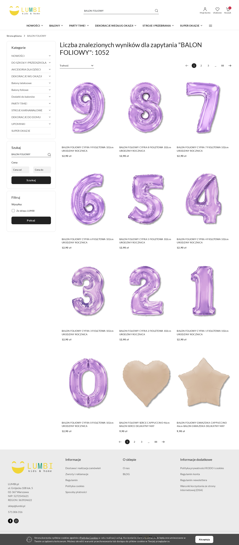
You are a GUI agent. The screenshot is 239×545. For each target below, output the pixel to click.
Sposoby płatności (76, 492)
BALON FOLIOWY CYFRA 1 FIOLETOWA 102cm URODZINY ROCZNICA (203, 332)
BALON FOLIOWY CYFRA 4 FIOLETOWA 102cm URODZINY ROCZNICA (203, 241)
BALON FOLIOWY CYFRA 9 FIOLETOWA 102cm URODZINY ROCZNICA (88, 149)
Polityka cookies (74, 486)
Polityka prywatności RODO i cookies (202, 468)
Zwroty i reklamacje (76, 474)
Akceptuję (204, 539)
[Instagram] (16, 521)
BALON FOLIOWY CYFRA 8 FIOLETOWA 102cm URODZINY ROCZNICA (145, 149)
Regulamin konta (190, 474)
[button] (210, 26)
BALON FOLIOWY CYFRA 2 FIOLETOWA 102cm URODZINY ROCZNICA (145, 332)
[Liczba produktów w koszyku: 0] (227, 10)
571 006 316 (15, 511)
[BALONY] (56, 26)
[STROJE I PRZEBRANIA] (158, 26)
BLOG (126, 474)
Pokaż (31, 220)
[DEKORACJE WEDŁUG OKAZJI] (116, 26)
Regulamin (71, 480)
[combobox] (77, 65)
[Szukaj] (49, 154)
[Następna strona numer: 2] (229, 65)
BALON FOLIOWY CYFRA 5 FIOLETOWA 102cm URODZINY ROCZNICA (145, 241)
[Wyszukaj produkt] (121, 10)
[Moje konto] (205, 10)
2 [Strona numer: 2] (201, 65)
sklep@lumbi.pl (16, 505)
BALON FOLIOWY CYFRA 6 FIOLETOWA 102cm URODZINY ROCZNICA (88, 241)
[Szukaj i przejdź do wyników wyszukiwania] (156, 10)
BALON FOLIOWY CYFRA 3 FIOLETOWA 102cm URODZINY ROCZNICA (88, 332)
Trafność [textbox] (64, 65)
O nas (126, 468)
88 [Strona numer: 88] (222, 65)
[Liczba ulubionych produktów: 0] (217, 10)
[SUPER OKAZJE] (191, 26)
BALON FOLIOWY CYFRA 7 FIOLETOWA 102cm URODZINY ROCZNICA (203, 149)
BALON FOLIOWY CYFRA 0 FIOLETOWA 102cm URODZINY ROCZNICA (88, 424)
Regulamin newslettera (193, 480)
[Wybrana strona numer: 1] (194, 65)
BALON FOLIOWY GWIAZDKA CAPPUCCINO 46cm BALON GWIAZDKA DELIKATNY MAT (202, 424)
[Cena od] (20, 169)
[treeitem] (31, 55)
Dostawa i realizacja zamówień (83, 468)
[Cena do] (42, 169)
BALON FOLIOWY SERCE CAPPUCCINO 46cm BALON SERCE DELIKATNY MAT (144, 424)
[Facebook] (10, 521)
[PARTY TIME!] (79, 26)
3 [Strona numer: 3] (208, 65)
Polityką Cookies (89, 537)
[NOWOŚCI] (35, 26)
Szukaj (31, 180)
